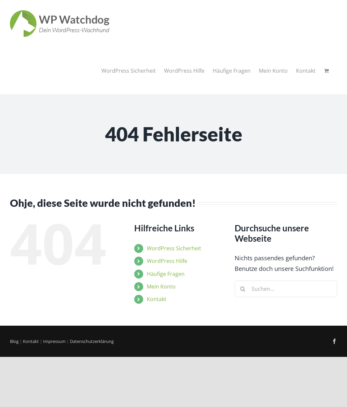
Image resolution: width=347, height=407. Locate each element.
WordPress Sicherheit (174, 248)
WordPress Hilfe (167, 261)
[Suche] (243, 289)
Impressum (54, 341)
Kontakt (156, 299)
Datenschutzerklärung (92, 341)
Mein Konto (161, 286)
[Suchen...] (286, 289)
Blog (14, 341)
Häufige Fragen (166, 274)
